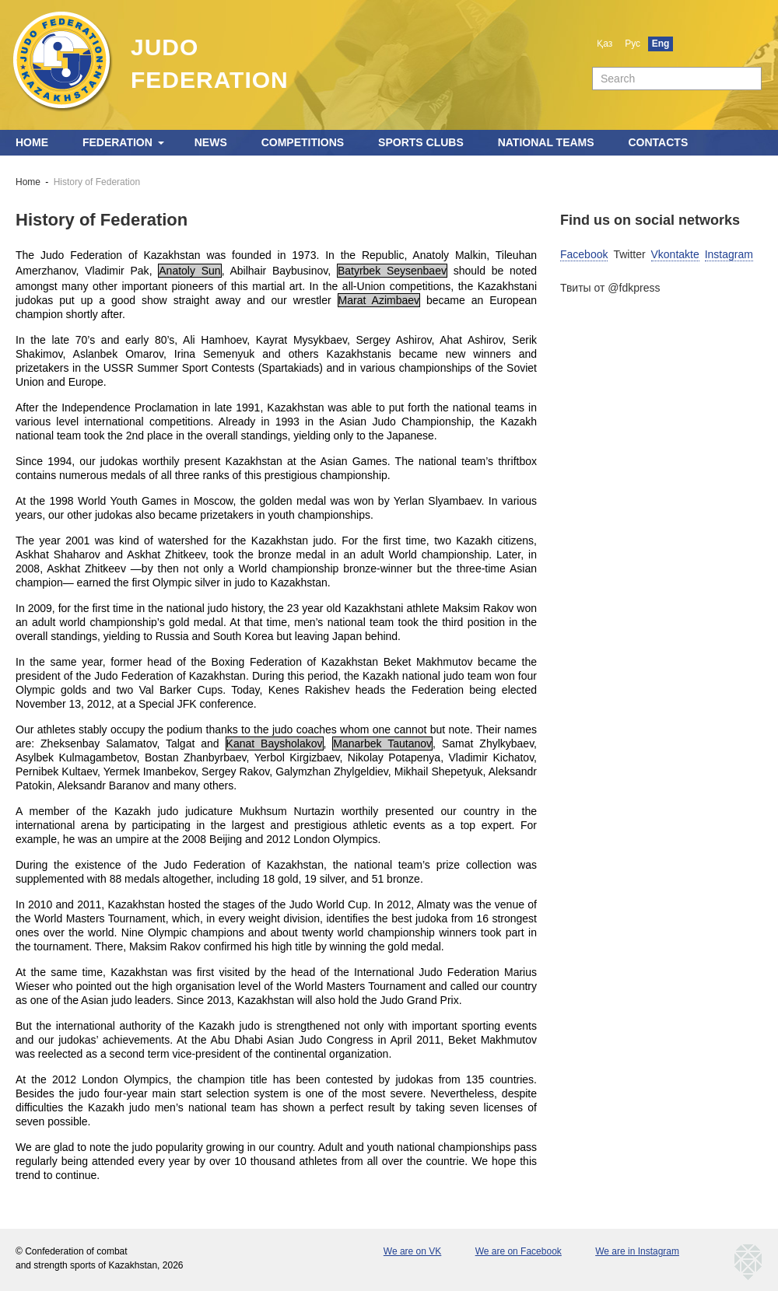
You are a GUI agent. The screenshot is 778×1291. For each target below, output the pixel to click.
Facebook (584, 254)
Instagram (729, 254)
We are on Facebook (518, 1251)
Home (32, 142)
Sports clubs (421, 142)
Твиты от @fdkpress (610, 288)
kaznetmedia (748, 1262)
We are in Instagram (637, 1251)
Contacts (658, 142)
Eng (661, 43)
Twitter (629, 254)
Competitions (303, 142)
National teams (546, 142)
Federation (117, 142)
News (210, 142)
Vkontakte (675, 254)
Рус (632, 43)
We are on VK (412, 1251)
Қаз (604, 43)
